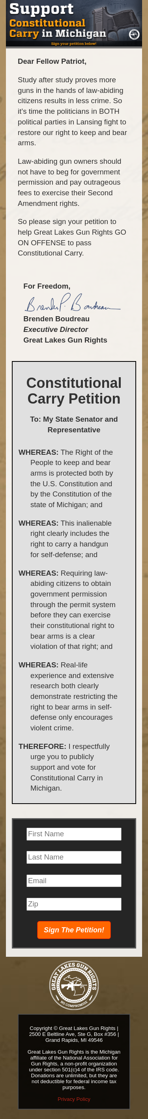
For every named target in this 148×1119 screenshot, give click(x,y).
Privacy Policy (74, 1099)
